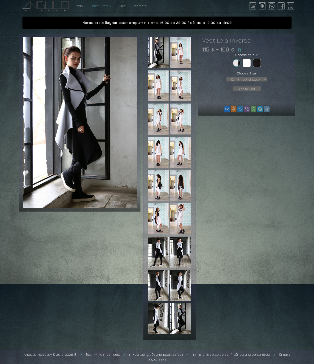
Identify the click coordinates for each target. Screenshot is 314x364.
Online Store (101, 6)
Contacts (140, 6)
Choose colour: (246, 55)
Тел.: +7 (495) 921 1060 (103, 354)
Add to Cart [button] (246, 89)
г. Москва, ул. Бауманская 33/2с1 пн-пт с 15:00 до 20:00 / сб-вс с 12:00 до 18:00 (199, 354)
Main (79, 6)
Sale (122, 6)
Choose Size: (247, 73)
